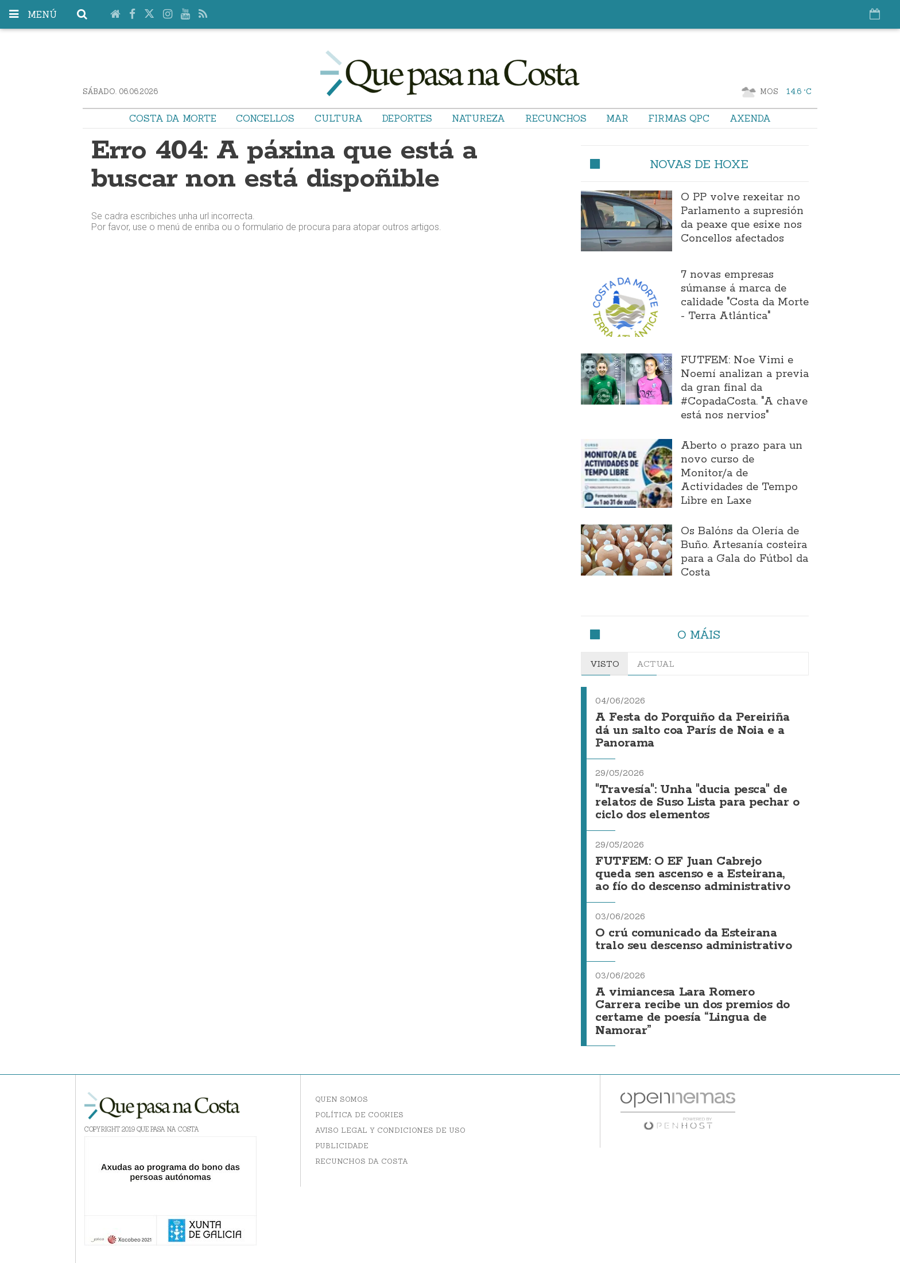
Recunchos (556, 118)
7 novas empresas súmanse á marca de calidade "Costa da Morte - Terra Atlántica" (745, 295)
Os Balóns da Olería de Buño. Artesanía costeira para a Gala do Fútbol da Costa (744, 552)
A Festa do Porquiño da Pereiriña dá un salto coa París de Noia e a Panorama (692, 730)
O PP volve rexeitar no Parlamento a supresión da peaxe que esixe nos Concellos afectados (742, 218)
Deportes (407, 118)
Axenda (750, 118)
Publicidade (341, 1145)
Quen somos (341, 1099)
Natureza (478, 118)
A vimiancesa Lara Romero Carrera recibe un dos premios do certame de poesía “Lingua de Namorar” (692, 1012)
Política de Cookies (359, 1114)
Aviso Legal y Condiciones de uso (390, 1130)
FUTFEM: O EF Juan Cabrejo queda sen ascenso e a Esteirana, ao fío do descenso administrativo (692, 874)
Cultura (339, 118)
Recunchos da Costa (361, 1161)
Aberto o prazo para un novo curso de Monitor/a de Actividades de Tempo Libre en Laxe (741, 473)
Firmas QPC (678, 118)
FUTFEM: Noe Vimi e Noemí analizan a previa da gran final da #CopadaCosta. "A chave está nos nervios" (745, 387)
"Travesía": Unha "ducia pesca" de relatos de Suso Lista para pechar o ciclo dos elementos (697, 802)
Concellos (265, 118)
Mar (617, 118)
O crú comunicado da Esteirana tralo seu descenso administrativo (693, 940)
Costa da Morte (172, 118)
